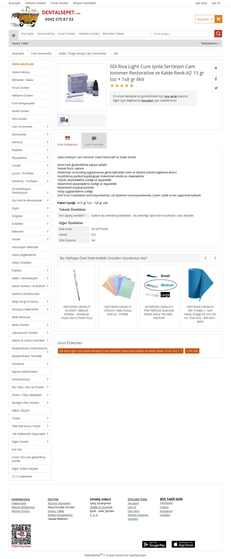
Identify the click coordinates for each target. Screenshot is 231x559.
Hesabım (133, 503)
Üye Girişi (201, 3)
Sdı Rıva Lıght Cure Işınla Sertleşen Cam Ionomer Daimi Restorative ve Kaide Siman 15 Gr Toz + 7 (120, 351)
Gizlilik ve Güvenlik (101, 507)
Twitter (164, 507)
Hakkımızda (19, 503)
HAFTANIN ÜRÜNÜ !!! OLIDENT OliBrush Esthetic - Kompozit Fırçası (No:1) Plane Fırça (76, 312)
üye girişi (170, 96)
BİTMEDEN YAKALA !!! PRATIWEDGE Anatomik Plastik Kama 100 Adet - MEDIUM (159, 312)
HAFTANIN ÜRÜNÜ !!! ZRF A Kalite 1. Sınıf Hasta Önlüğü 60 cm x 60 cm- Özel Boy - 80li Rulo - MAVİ (200, 314)
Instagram (166, 511)
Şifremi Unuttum (138, 515)
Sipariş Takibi (56, 511)
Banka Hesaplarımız (60, 515)
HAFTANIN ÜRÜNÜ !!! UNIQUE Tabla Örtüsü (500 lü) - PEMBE (118, 310)
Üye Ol (216, 3)
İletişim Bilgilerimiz (23, 507)
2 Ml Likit (192, 351)
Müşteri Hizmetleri (59, 503)
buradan (147, 100)
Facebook (166, 503)
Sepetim (205, 19)
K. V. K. (94, 515)
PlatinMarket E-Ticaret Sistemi (104, 555)
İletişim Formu (21, 511)
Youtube (165, 515)
